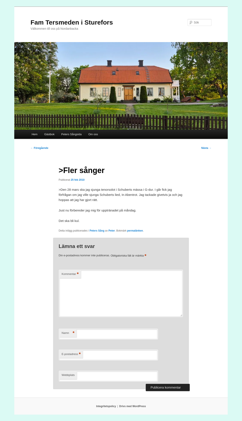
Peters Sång (97, 230)
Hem (34, 134)
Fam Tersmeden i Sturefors (72, 22)
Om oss (93, 134)
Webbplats (68, 375)
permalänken (135, 230)
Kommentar (70, 274)
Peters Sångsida (71, 134)
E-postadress (71, 354)
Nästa (206, 148)
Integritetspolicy (106, 406)
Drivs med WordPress (132, 406)
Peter (111, 230)
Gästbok (49, 134)
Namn (68, 333)
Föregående (39, 148)
